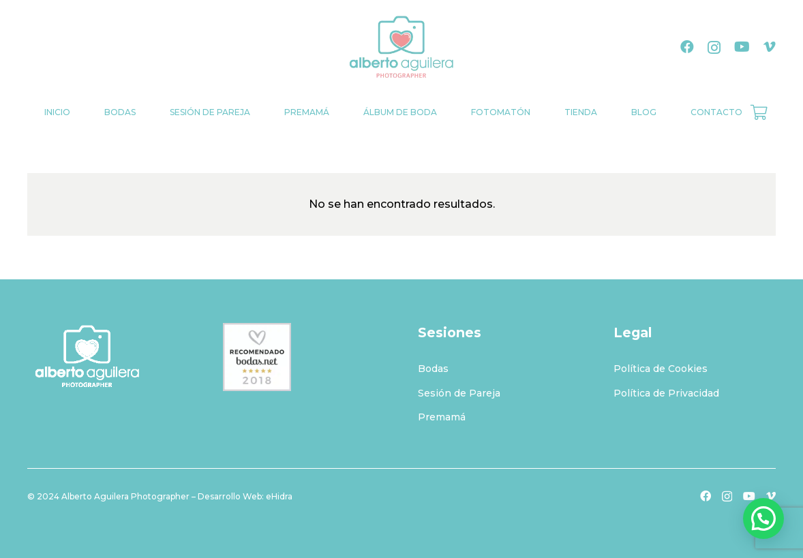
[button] (763, 518)
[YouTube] (742, 47)
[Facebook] (687, 47)
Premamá (442, 417)
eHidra (279, 496)
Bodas (433, 368)
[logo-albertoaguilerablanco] (108, 357)
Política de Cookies (660, 368)
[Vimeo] (769, 47)
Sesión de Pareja (459, 393)
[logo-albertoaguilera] (401, 48)
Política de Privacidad (666, 393)
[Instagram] (714, 47)
